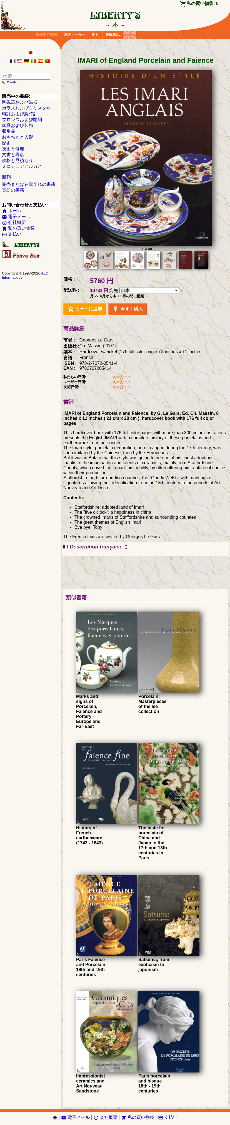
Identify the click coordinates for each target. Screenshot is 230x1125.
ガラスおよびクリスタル (26, 108)
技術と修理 (13, 148)
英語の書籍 (13, 190)
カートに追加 (85, 309)
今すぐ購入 (127, 309)
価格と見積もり (17, 160)
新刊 (95, 35)
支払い (11, 234)
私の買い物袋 (18, 228)
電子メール (16, 216)
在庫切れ (112, 35)
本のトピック (75, 35)
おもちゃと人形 (17, 137)
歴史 (6, 143)
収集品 (8, 131)
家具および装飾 (17, 125)
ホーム (11, 210)
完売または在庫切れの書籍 (28, 184)
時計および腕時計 (20, 113)
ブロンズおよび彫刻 (22, 119)
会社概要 (14, 222)
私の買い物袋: (203, 3)
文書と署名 (13, 154)
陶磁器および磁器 (20, 102)
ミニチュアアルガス (22, 166)
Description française (96, 547)
